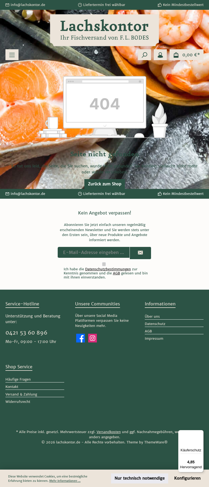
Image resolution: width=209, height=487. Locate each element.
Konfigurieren (187, 478)
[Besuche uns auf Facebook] (80, 338)
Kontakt (11, 387)
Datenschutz (155, 324)
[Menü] (12, 54)
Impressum (154, 338)
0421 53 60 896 (26, 332)
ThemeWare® (156, 442)
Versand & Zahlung (21, 394)
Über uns (152, 316)
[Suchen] (144, 54)
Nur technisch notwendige (140, 478)
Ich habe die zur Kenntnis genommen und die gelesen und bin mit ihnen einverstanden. (106, 273)
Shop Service (18, 366)
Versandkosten (109, 432)
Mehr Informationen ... (65, 481)
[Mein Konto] (160, 54)
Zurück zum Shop (104, 184)
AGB (116, 273)
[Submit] (140, 253)
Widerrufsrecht (17, 402)
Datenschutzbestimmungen (108, 269)
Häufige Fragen (18, 379)
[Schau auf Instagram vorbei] (92, 338)
